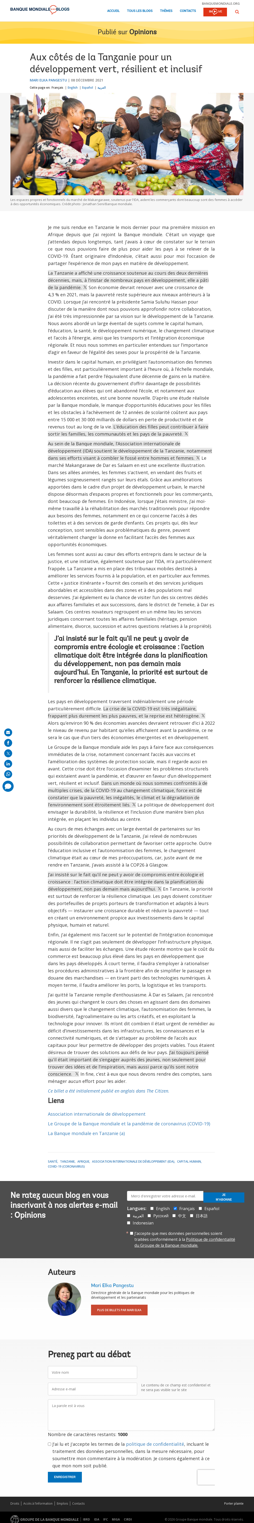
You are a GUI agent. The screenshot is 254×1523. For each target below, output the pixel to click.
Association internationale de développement (97, 1114)
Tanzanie (67, 1161)
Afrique (83, 1161)
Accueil (113, 11)
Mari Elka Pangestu (48, 80)
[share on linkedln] (8, 764)
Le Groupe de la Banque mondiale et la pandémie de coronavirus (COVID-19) (129, 1124)
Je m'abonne (224, 1197)
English (73, 87)
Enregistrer (65, 1477)
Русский (160, 1215)
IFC (105, 1519)
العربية (101, 87)
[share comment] (8, 786)
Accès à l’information (38, 1503)
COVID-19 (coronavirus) (66, 1166)
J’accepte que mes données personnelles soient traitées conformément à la (184, 1239)
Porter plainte (234, 1503)
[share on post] (8, 753)
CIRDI (128, 1519)
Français (57, 87)
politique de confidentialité (155, 1444)
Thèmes (166, 11)
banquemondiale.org (221, 3)
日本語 (202, 1215)
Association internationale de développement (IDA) (133, 1161)
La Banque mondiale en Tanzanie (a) (86, 1133)
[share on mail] (8, 732)
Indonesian (143, 1223)
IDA (96, 1519)
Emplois (62, 1503)
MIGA (116, 1519)
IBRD (86, 1519)
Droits (14, 1503)
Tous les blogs (140, 11)
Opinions (143, 32)
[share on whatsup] (8, 774)
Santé (52, 1161)
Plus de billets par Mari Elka (119, 1310)
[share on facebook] (8, 743)
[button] (237, 12)
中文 (182, 1215)
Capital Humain (189, 1161)
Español (87, 87)
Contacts (188, 11)
